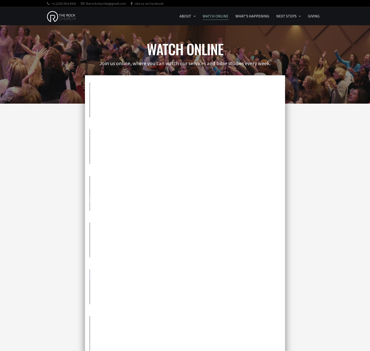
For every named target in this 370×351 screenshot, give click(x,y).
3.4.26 (95, 120)
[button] (139, 315)
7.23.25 (224, 120)
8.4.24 (223, 213)
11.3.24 (96, 213)
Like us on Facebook (147, 3)
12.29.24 (161, 166)
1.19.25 (96, 166)
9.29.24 (160, 213)
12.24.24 (225, 166)
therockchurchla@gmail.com (103, 3)
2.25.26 (160, 120)
